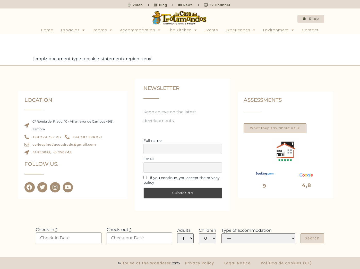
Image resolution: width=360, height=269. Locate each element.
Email (148, 159)
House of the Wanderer (146, 263)
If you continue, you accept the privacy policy (181, 180)
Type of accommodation (246, 230)
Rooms (102, 30)
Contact (310, 30)
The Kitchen (182, 30)
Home (47, 30)
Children (207, 230)
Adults (184, 230)
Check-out (119, 230)
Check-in (46, 230)
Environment (278, 30)
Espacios (73, 30)
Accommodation (140, 30)
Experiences (240, 30)
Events (211, 30)
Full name (152, 140)
